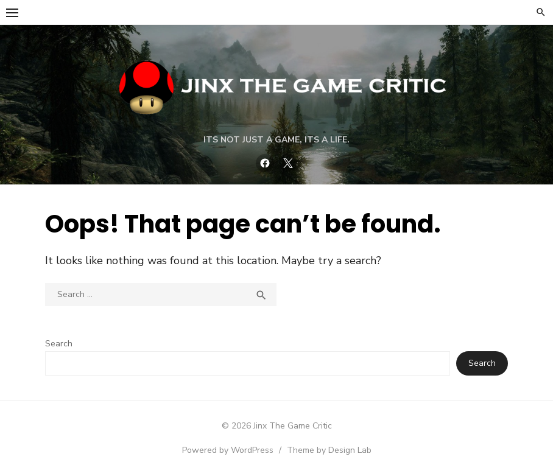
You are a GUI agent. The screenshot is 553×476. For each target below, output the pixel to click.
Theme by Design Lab (329, 450)
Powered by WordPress (227, 450)
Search (58, 343)
